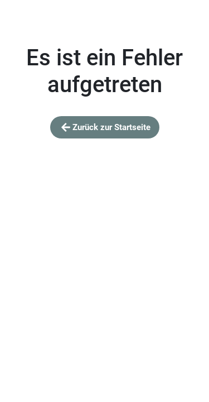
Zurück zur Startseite (104, 127)
